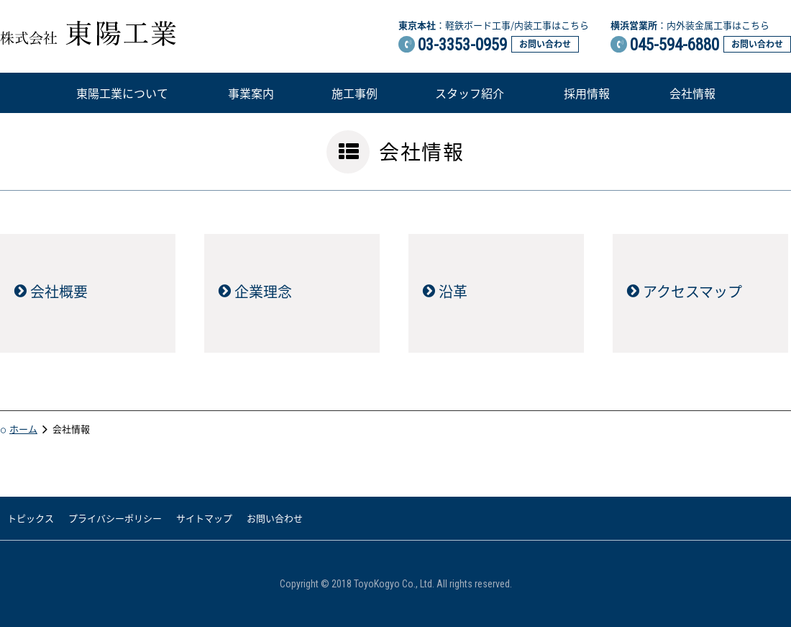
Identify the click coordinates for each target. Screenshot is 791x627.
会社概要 (59, 291)
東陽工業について (122, 93)
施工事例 (355, 93)
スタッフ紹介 (469, 93)
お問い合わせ (545, 43)
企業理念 (263, 291)
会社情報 (692, 93)
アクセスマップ (692, 291)
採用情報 (587, 93)
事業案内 (251, 93)
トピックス (30, 518)
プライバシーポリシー (115, 518)
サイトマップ (204, 518)
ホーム (23, 429)
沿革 (453, 291)
